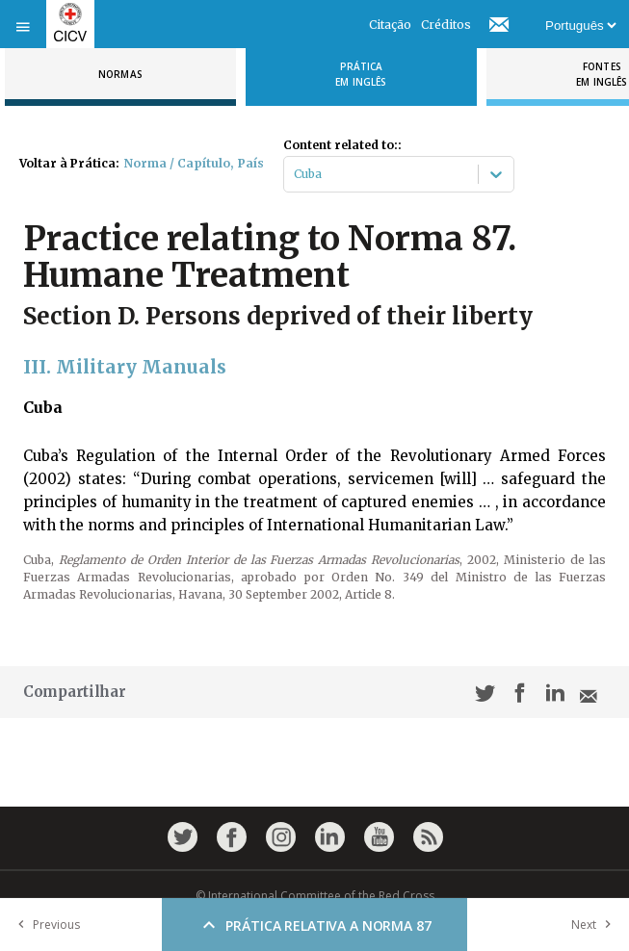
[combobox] (295, 174)
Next (595, 924)
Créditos (446, 24)
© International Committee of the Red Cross (315, 895)
